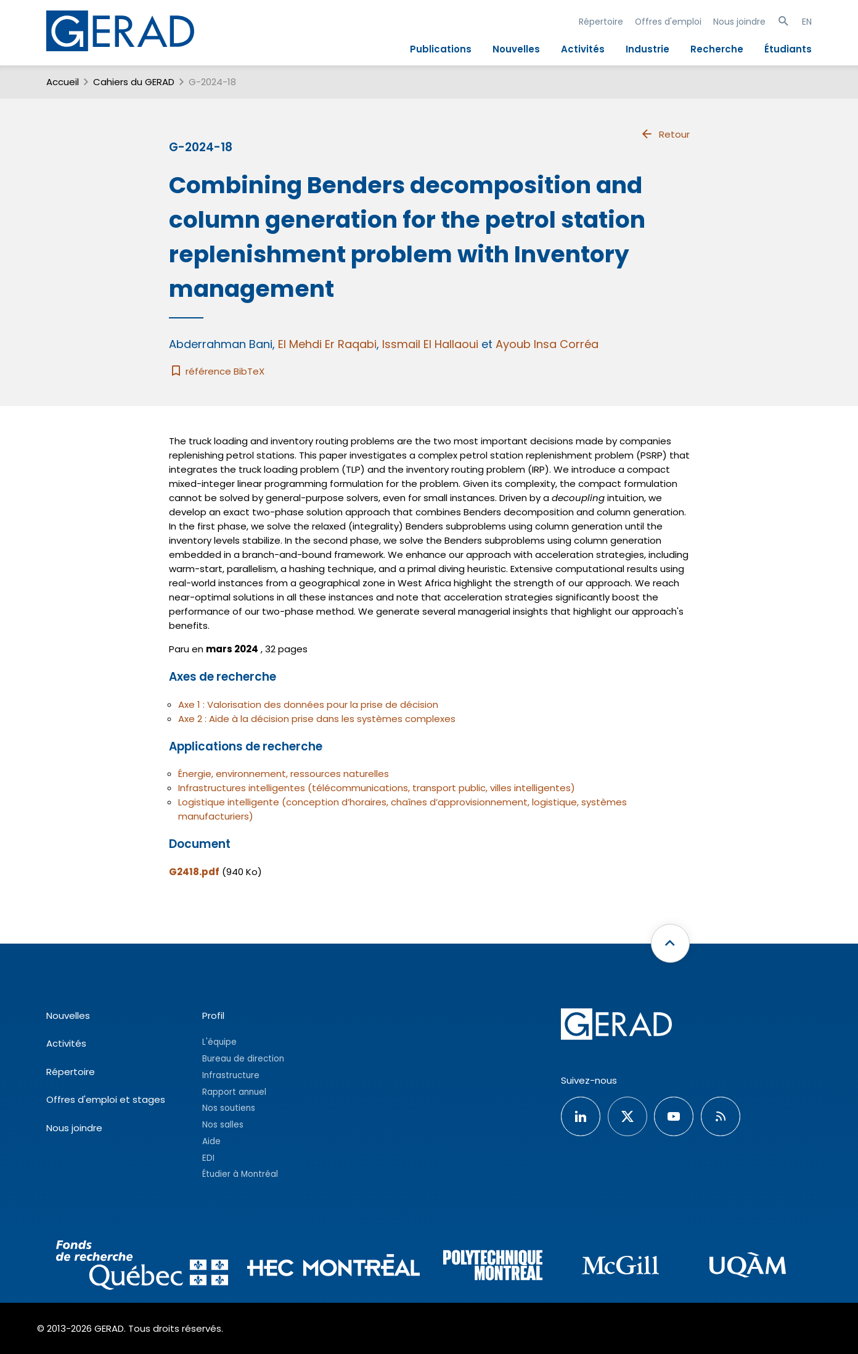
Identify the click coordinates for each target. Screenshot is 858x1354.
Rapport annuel (234, 1092)
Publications (441, 49)
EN (807, 21)
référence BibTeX (216, 371)
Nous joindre (739, 21)
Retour (665, 134)
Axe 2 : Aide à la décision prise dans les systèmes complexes (317, 718)
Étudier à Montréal (240, 1174)
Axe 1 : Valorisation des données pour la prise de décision (308, 704)
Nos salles (222, 1125)
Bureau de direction (243, 1059)
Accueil (62, 81)
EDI (208, 1158)
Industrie (647, 49)
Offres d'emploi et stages (105, 1099)
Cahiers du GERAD (133, 81)
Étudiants (788, 49)
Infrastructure (230, 1075)
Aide (211, 1141)
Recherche (716, 49)
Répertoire (601, 21)
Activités (583, 49)
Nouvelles (516, 49)
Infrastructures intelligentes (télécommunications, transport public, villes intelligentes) (376, 787)
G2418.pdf (194, 871)
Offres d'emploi (668, 21)
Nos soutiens (228, 1108)
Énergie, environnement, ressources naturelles (283, 773)
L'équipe (219, 1042)
